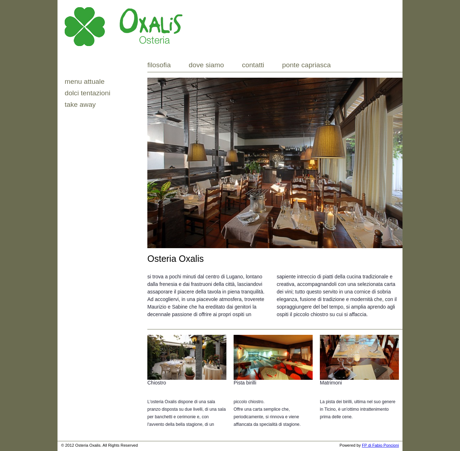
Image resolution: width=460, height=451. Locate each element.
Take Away (80, 104)
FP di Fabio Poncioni (380, 445)
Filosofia (159, 65)
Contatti (253, 65)
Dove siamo (206, 65)
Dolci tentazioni (87, 93)
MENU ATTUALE (85, 81)
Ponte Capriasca (306, 65)
